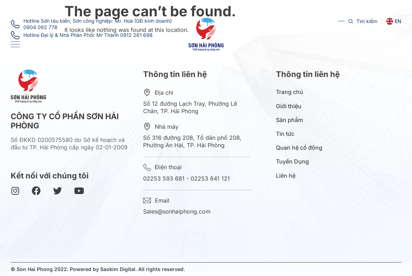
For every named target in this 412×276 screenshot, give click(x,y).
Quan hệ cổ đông (301, 147)
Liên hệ (285, 175)
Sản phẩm (291, 120)
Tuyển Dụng (292, 161)
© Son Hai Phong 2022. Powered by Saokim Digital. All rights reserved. (98, 269)
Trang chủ (289, 92)
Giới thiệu (290, 106)
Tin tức (287, 134)
